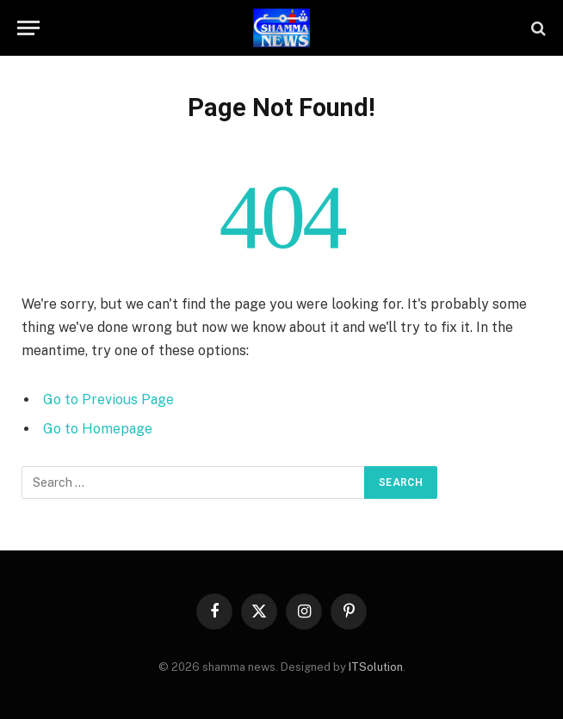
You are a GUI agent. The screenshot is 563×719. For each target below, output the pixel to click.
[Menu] (28, 28)
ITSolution (376, 667)
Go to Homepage (97, 429)
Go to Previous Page (108, 399)
